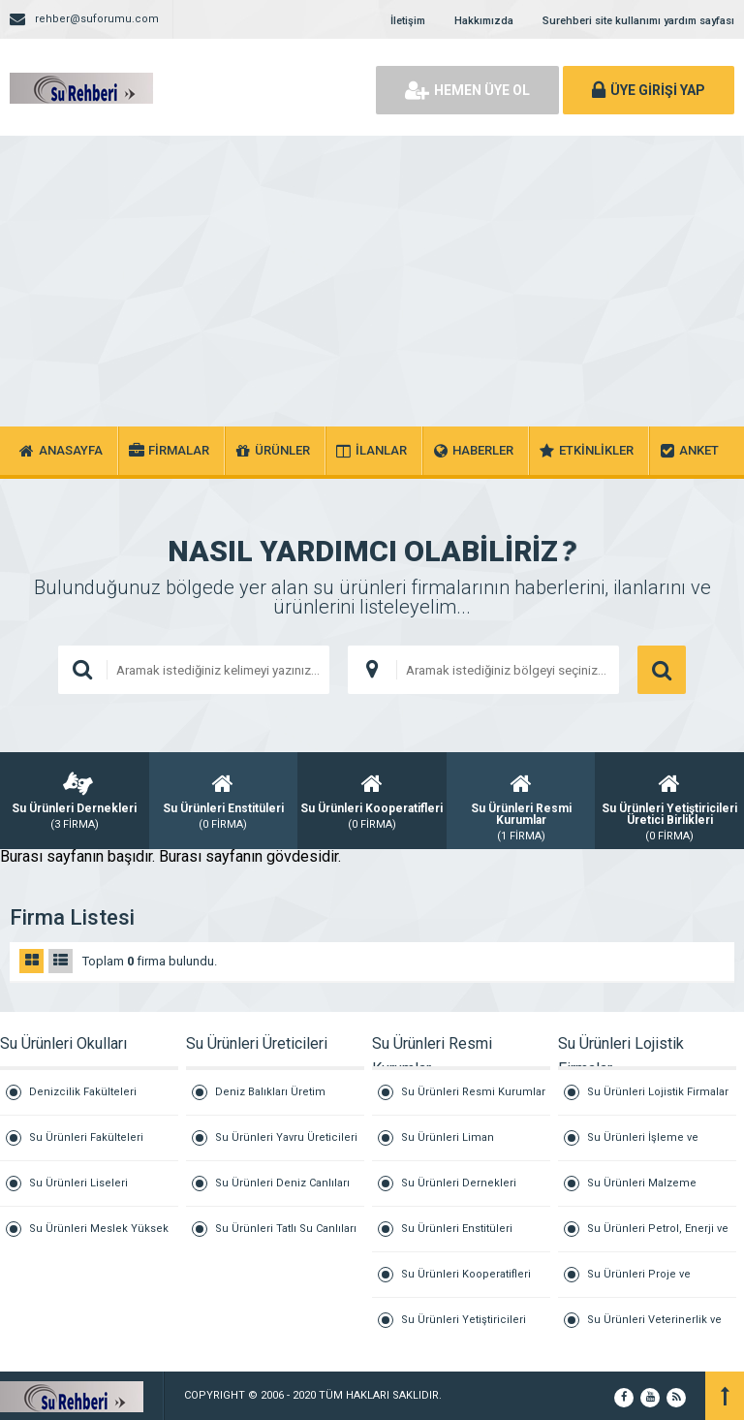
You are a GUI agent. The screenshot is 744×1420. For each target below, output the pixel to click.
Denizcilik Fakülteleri (83, 1092)
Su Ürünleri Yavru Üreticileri (286, 1137)
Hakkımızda (483, 21)
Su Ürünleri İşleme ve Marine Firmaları (642, 1146)
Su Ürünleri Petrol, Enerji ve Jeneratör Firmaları (657, 1237)
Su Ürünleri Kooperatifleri (466, 1274)
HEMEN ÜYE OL (467, 90)
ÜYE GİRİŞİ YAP (648, 90)
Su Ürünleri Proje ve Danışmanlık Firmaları (642, 1283)
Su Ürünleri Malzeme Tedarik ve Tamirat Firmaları (657, 1192)
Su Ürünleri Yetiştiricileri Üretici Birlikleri (463, 1327)
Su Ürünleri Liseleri (78, 1183)
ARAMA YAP (661, 670)
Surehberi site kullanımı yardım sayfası (638, 21)
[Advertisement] (372, 281)
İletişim (407, 21)
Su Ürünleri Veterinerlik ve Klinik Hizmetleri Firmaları (654, 1327)
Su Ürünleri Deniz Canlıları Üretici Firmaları (282, 1192)
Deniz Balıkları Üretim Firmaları (270, 1101)
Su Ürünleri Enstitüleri (456, 1228)
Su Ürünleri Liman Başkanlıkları (447, 1146)
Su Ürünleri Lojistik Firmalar (657, 1092)
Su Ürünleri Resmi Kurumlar (473, 1092)
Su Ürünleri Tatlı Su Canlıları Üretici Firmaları (285, 1236)
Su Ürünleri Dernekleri (458, 1183)
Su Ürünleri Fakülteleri (86, 1137)
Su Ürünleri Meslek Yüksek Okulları (99, 1236)
